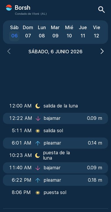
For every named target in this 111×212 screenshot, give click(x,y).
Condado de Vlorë (27, 13)
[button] (8, 52)
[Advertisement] (55, 75)
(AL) (44, 13)
